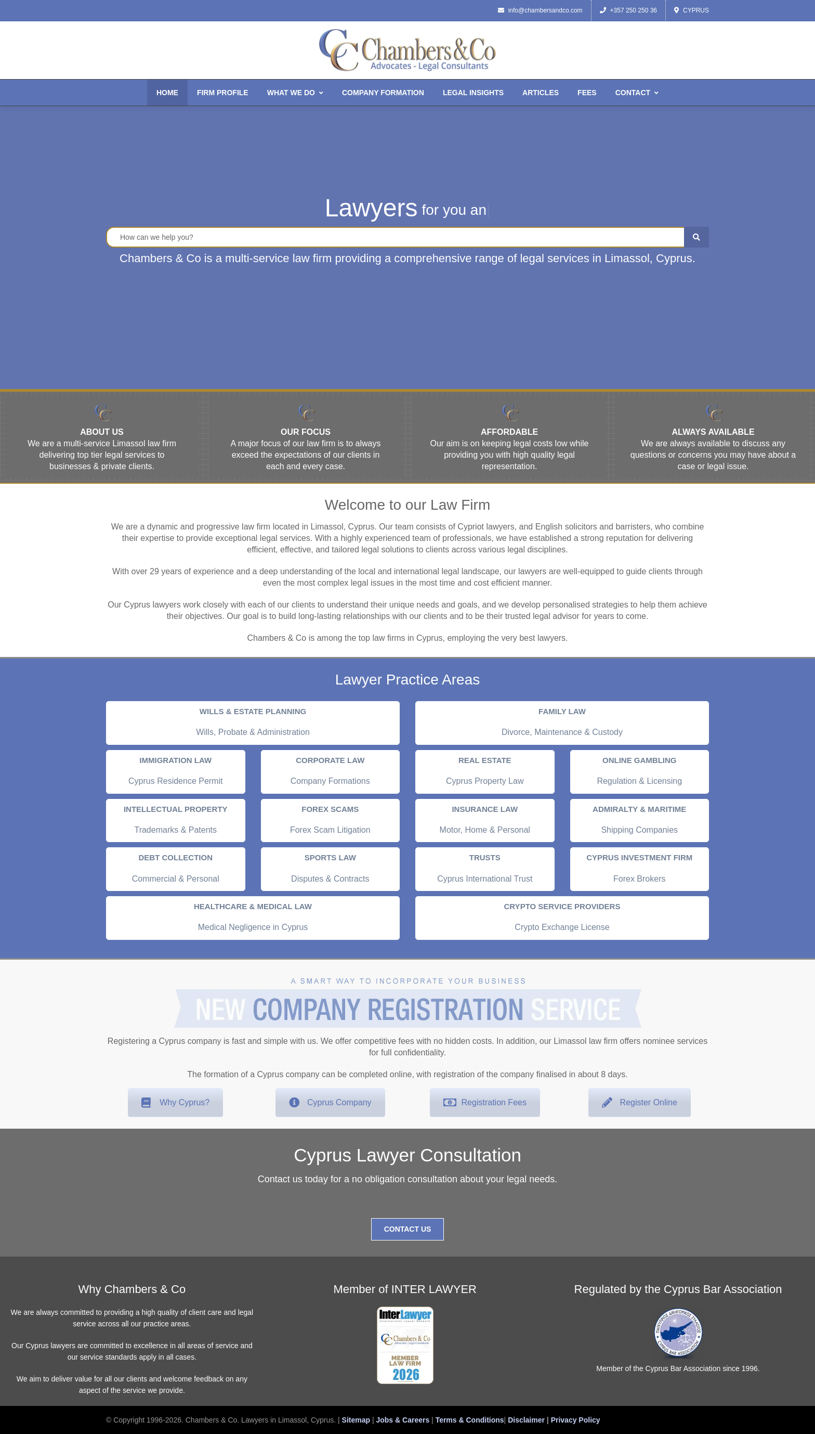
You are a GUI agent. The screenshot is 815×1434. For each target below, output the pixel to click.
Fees (587, 92)
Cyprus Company (330, 1102)
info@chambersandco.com (540, 10)
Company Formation (383, 92)
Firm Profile (222, 92)
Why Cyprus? (175, 1102)
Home (167, 92)
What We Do (295, 92)
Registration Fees (485, 1102)
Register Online (639, 1102)
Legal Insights (473, 92)
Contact (637, 92)
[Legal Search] (407, 237)
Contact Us (407, 1229)
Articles (540, 92)
